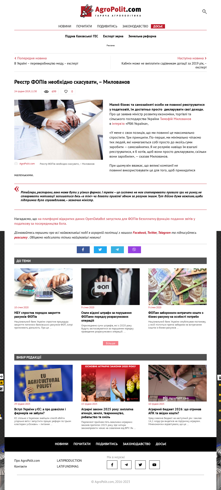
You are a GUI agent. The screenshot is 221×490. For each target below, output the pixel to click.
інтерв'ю (118, 123)
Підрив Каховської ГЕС (81, 36)
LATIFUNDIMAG (67, 466)
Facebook (139, 232)
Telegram (164, 232)
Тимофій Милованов (175, 119)
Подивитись (107, 26)
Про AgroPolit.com (27, 460)
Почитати (84, 26)
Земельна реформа (142, 36)
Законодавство (135, 26)
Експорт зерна (113, 36)
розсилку (21, 237)
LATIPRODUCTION (69, 460)
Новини (64, 26)
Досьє (158, 26)
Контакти (20, 466)
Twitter (152, 232)
